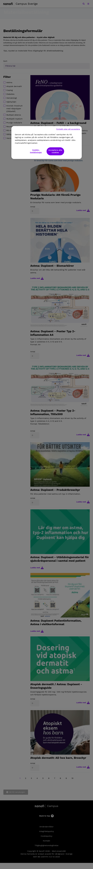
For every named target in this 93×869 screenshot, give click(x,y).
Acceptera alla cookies (55, 151)
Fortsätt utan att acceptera (68, 129)
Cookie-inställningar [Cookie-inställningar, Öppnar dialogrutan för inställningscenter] (36, 151)
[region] (46, 142)
